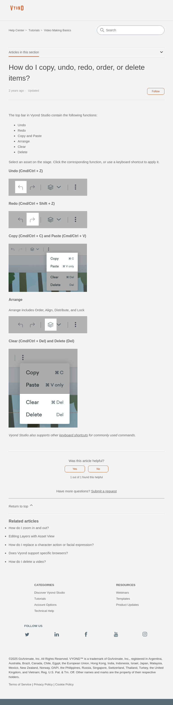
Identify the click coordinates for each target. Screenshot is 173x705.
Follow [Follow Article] (156, 91)
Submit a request (103, 491)
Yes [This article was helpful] (75, 469)
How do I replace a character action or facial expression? (51, 545)
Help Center (16, 30)
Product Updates (127, 604)
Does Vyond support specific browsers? (38, 553)
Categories (44, 585)
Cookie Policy (64, 684)
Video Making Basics (57, 30)
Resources (125, 585)
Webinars (122, 592)
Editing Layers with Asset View (31, 536)
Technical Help (44, 611)
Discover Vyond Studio (49, 592)
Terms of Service (20, 684)
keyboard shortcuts (73, 435)
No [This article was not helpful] (98, 469)
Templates (123, 598)
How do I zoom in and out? (29, 528)
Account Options (45, 604)
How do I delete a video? (27, 561)
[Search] (130, 30)
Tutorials (34, 30)
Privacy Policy (43, 684)
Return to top (21, 505)
